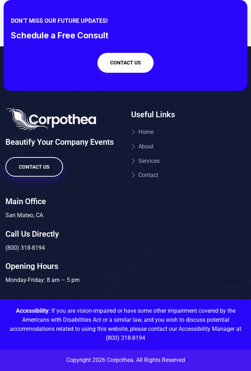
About (146, 146)
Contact (148, 175)
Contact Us (125, 63)
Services (149, 160)
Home (146, 131)
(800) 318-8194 (125, 337)
